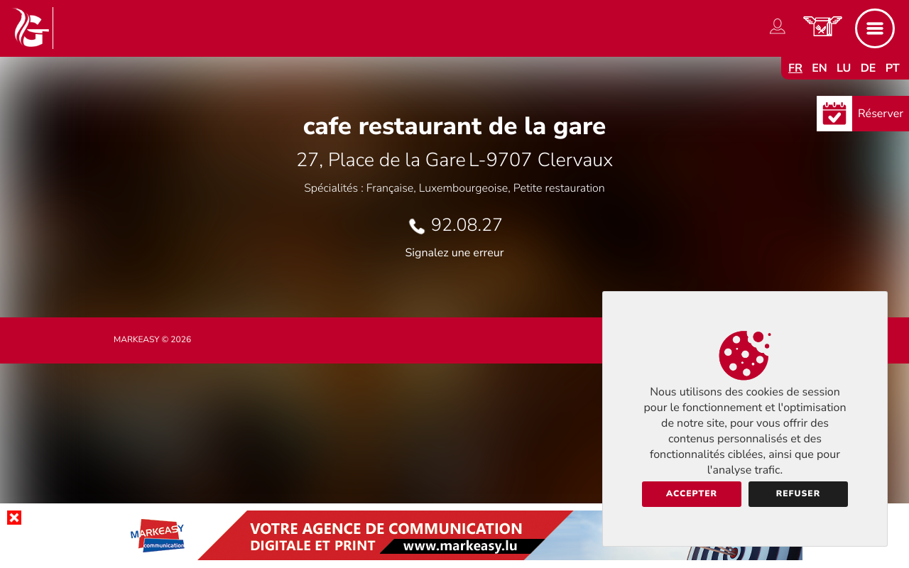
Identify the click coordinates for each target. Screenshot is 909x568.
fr (795, 68)
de (868, 68)
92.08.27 (467, 225)
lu (844, 68)
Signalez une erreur (454, 253)
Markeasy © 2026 (152, 340)
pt (893, 68)
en (819, 68)
